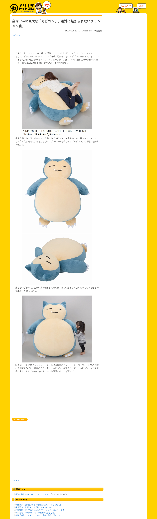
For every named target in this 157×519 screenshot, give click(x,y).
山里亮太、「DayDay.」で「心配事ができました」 (36, 513)
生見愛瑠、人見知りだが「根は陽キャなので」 (34, 507)
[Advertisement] (47, 43)
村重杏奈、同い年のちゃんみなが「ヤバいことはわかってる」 (41, 510)
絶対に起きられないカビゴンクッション (32, 494)
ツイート (16, 35)
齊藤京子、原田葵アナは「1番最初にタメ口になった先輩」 (39, 505)
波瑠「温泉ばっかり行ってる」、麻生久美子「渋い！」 (38, 515)
